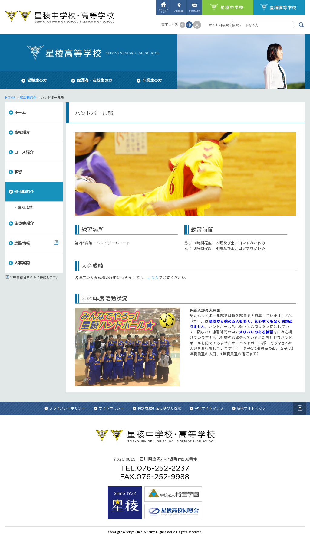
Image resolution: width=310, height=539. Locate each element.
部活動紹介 (28, 97)
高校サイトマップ (249, 408)
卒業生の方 (149, 80)
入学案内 (22, 262)
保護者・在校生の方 (91, 80)
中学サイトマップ (206, 408)
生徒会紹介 (24, 223)
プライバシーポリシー (64, 408)
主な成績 (25, 207)
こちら (153, 277)
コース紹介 (24, 152)
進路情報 (22, 243)
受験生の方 (34, 80)
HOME (10, 97)
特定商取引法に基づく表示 (157, 408)
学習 (18, 171)
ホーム (20, 112)
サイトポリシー (109, 408)
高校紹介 (22, 132)
